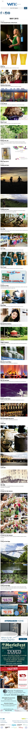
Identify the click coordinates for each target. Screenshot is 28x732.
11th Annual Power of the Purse (9, 22)
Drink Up (3, 66)
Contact (22, 720)
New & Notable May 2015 (7, 418)
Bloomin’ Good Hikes (6, 362)
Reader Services (18, 720)
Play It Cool (3, 122)
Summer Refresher (6, 85)
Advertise (12, 720)
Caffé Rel (3, 423)
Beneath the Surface (6, 323)
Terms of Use (25, 722)
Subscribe (21, 722)
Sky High (3, 485)
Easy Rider (3, 305)
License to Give (5, 285)
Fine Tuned (3, 267)
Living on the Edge (5, 541)
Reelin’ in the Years (5, 398)
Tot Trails (3, 248)
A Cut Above (4, 103)
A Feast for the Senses (7, 491)
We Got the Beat (5, 380)
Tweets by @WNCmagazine (5, 712)
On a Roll (3, 229)
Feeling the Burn (5, 165)
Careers (25, 720)
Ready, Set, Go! (4, 140)
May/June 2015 (5, 161)
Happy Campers (5, 342)
